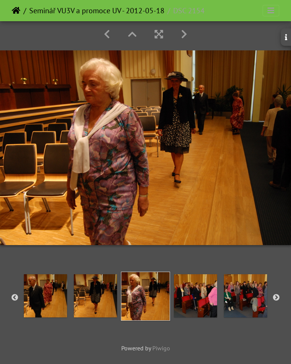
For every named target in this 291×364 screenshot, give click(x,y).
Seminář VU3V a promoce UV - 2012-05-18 (96, 11)
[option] (45, 296)
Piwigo (161, 348)
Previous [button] (15, 298)
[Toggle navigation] (271, 10)
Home (16, 10)
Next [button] (276, 298)
